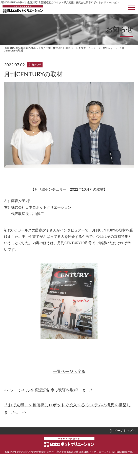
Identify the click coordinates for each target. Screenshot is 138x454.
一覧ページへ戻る (69, 371)
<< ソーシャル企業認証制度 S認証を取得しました (49, 390)
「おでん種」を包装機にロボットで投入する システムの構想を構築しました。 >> (67, 408)
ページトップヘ (122, 431)
